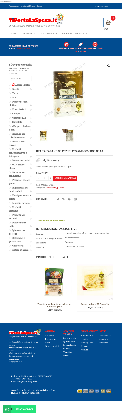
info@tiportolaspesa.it (27, 381)
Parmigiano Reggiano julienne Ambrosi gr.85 (54, 305)
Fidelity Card (87, 342)
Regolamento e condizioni (19, 6)
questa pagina (24, 48)
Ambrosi (69, 242)
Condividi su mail (75, 199)
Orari (47, 342)
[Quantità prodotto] (44, 178)
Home (13, 33)
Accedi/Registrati (103, 6)
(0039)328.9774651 (23, 379)
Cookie (39, 6)
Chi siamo (28, 33)
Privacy (33, 6)
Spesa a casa (69, 341)
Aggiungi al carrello (65, 178)
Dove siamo (50, 339)
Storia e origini (52, 346)
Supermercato (49, 33)
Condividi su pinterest (69, 199)
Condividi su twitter (57, 199)
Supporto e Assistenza (74, 33)
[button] (108, 65)
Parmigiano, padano (55, 187)
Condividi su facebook (52, 199)
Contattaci (103, 342)
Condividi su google (63, 199)
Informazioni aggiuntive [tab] (52, 220)
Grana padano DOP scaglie (94, 304)
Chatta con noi (18, 409)
